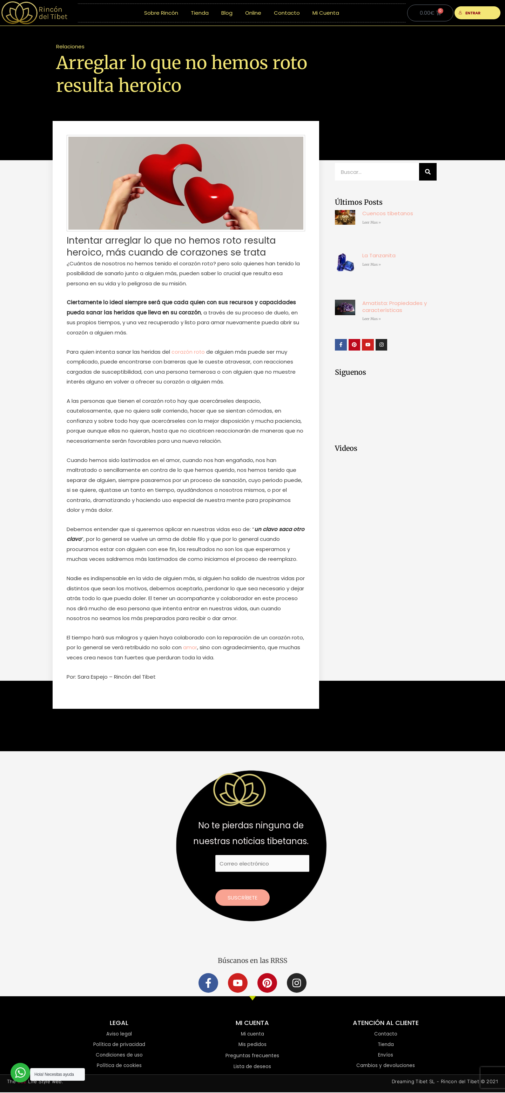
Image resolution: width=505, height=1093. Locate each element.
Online (253, 12)
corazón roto (188, 351)
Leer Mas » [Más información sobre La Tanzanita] (371, 264)
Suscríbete (242, 897)
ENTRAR (470, 13)
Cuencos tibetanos (387, 213)
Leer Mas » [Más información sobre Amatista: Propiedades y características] (371, 319)
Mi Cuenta (325, 12)
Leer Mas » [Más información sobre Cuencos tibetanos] (371, 222)
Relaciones (70, 46)
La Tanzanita (379, 255)
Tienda (200, 12)
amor (190, 647)
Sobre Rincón (161, 12)
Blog (227, 12)
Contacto (287, 12)
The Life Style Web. (35, 1082)
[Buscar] (428, 172)
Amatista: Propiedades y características (394, 306)
